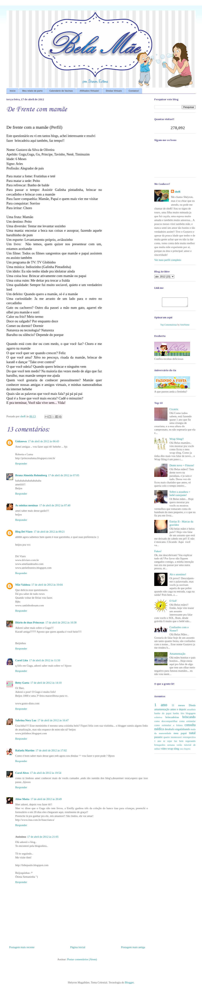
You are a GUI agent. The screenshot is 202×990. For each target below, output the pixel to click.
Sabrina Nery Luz (25, 720)
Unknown (21, 441)
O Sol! (173, 602)
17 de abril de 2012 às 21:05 (42, 836)
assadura (191, 711)
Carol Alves (22, 772)
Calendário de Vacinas (61, 91)
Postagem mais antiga (133, 947)
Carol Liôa (21, 660)
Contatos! (134, 91)
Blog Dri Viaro (24, 531)
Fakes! (158, 552)
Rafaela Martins (25, 750)
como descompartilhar (165, 722)
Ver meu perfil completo (167, 259)
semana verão (174, 746)
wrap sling (173, 750)
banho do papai (162, 715)
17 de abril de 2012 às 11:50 (44, 660)
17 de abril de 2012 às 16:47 (53, 720)
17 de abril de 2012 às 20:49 (46, 799)
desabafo (169, 730)
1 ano (160, 706)
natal (192, 734)
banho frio (178, 715)
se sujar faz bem (173, 742)
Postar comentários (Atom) (82, 959)
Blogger (129, 982)
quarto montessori (172, 738)
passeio (158, 738)
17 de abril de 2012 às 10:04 (47, 584)
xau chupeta (185, 750)
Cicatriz (173, 410)
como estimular (187, 722)
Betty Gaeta (22, 682)
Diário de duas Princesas (29, 622)
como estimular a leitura (168, 726)
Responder (21, 463)
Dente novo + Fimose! (181, 467)
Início (12, 91)
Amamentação (177, 655)
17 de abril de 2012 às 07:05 (63, 475)
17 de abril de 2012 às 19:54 (45, 772)
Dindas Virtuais (114, 91)
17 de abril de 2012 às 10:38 (61, 622)
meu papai (180, 734)
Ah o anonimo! (177, 576)
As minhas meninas (26, 505)
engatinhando (182, 730)
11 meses (178, 706)
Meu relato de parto (32, 91)
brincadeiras (172, 718)
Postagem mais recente (21, 947)
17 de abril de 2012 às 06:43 (43, 441)
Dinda (192, 706)
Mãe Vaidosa (22, 584)
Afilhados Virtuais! (89, 91)
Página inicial (77, 947)
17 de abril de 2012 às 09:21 (49, 531)
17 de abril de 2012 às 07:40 (54, 505)
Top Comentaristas (168, 326)
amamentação (161, 711)
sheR (178, 191)
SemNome (185, 326)
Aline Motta (22, 799)
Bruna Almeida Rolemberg (31, 475)
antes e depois (178, 711)
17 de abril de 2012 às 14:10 (46, 682)
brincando (189, 719)
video (164, 750)
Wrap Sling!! (176, 440)
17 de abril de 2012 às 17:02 (51, 750)
